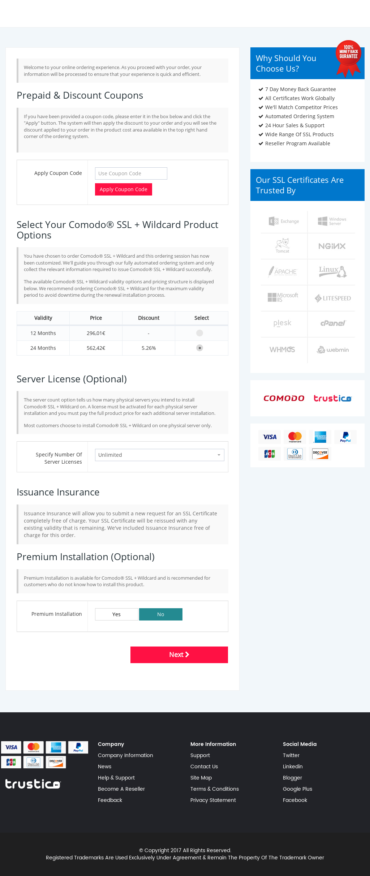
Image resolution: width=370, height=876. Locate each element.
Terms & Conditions (214, 789)
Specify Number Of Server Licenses (59, 458)
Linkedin (293, 767)
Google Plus (297, 789)
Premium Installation (56, 613)
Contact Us (204, 767)
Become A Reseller (121, 789)
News (104, 767)
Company (111, 744)
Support (200, 755)
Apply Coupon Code (58, 172)
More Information (213, 744)
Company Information (125, 755)
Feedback (110, 800)
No (160, 614)
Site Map (201, 778)
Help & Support (116, 778)
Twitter (291, 755)
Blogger (292, 778)
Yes (116, 614)
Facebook (295, 800)
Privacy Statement (213, 800)
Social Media (300, 744)
